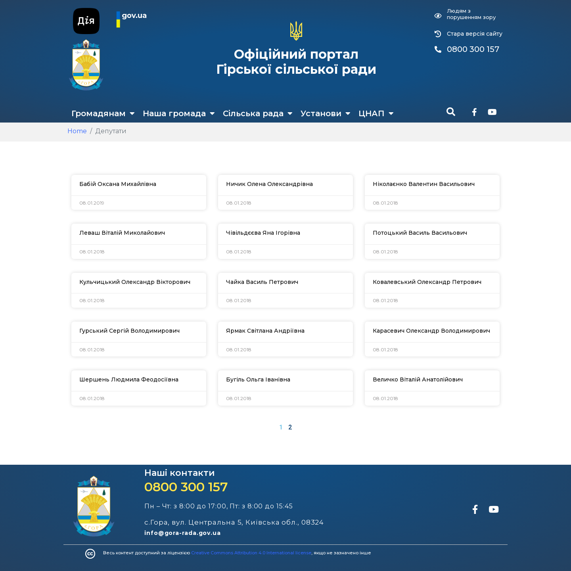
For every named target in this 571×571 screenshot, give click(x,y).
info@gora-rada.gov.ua (182, 533)
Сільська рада (258, 113)
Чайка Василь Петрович (262, 282)
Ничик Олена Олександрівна (269, 184)
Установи (326, 113)
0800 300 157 (186, 486)
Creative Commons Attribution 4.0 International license (251, 553)
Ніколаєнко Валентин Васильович (424, 184)
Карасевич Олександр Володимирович (431, 330)
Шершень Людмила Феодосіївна (128, 379)
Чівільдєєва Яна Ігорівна (263, 232)
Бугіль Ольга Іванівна (258, 379)
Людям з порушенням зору (471, 14)
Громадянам (103, 113)
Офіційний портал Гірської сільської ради (296, 61)
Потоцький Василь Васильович (420, 232)
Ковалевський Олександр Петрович (427, 282)
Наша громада (179, 113)
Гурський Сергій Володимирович (129, 330)
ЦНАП (376, 113)
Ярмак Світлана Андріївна (265, 330)
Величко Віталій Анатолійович (418, 379)
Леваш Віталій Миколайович (122, 232)
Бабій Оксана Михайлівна (117, 184)
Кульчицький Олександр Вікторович (134, 282)
